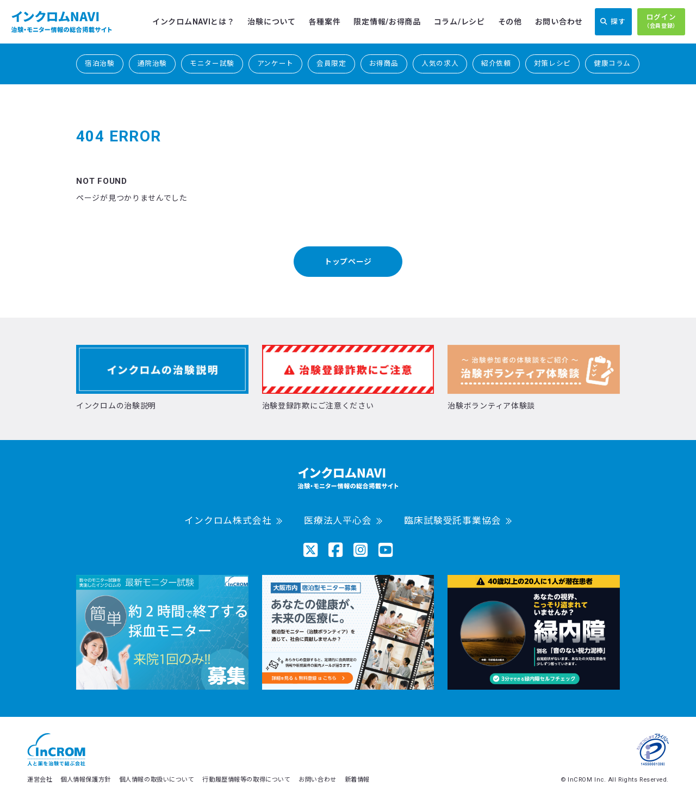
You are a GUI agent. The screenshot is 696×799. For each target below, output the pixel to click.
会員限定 (331, 63)
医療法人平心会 (338, 520)
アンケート (275, 63)
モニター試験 (212, 63)
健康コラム (612, 63)
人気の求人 (439, 63)
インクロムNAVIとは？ (193, 21)
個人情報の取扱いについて (157, 779)
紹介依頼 (496, 63)
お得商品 (384, 63)
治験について (271, 21)
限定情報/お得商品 (386, 21)
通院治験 (152, 63)
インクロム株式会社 (228, 520)
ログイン (661, 21)
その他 (510, 21)
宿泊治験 (100, 63)
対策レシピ (552, 63)
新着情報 (357, 779)
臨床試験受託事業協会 (452, 520)
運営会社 (39, 779)
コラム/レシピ (459, 21)
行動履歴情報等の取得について (246, 779)
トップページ (348, 261)
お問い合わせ (559, 21)
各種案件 (325, 21)
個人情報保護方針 (85, 779)
